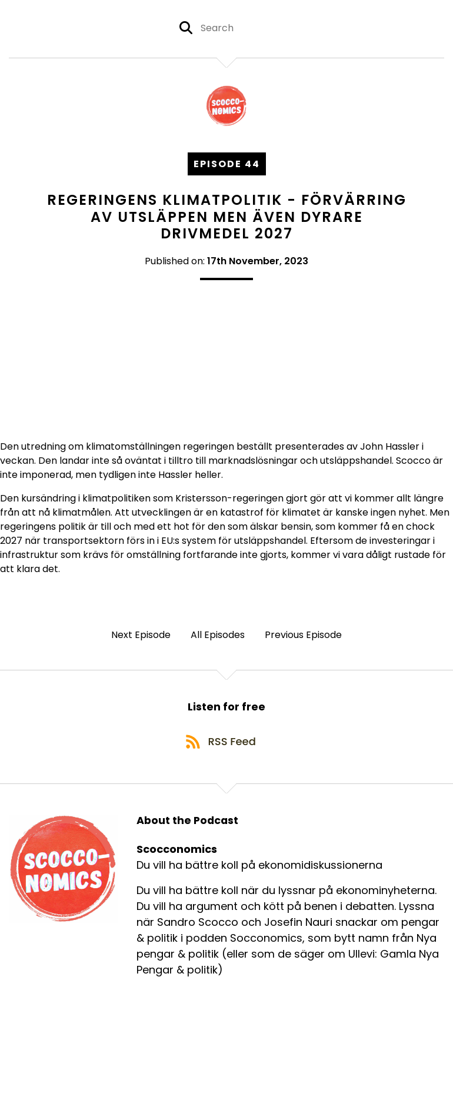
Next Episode (141, 637)
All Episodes (218, 637)
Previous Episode (303, 637)
